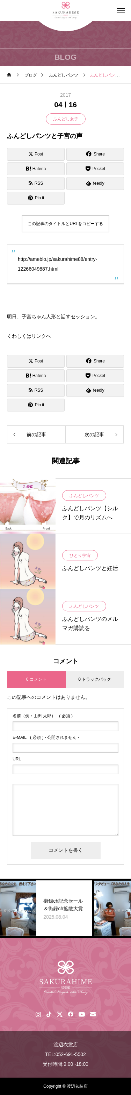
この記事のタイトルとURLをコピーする (65, 223)
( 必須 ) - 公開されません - (46, 737)
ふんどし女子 (65, 119)
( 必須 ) (43, 716)
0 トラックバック (94, 679)
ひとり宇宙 (80, 555)
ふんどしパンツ (84, 495)
